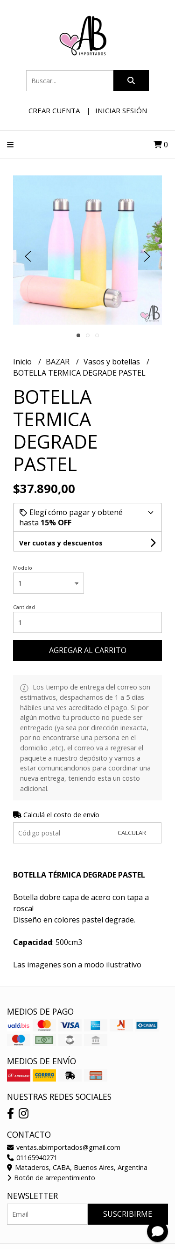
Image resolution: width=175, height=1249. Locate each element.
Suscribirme (127, 1214)
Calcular (132, 832)
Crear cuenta (54, 110)
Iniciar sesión (121, 110)
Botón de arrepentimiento (51, 1177)
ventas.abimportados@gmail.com (63, 1147)
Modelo (22, 567)
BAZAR (58, 361)
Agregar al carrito (87, 650)
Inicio (23, 361)
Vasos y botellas (113, 361)
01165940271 (32, 1157)
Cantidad (24, 606)
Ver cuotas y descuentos (61, 542)
